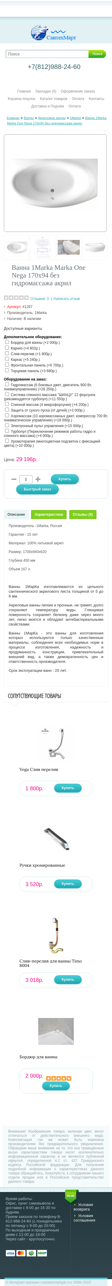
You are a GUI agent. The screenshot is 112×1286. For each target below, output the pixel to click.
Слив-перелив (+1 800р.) (31, 354)
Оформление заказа (78, 91)
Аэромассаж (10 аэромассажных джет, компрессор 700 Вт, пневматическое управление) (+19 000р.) (56, 418)
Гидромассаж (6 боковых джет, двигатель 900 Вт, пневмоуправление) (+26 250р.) (48, 387)
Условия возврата (83, 1206)
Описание (16, 514)
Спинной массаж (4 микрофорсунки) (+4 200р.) (50, 405)
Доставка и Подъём (48, 106)
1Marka (75, 118)
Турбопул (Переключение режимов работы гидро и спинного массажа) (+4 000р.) (50, 433)
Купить (68, 788)
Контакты (96, 99)
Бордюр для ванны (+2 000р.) (35, 343)
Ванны (29, 118)
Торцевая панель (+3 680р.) (34, 371)
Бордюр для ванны (38, 1057)
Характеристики (49, 514)
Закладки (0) (45, 91)
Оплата (78, 99)
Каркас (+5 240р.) (25, 360)
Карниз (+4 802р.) (25, 348)
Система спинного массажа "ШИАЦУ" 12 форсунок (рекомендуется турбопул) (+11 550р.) (49, 397)
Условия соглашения (84, 1217)
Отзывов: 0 (39, 299)
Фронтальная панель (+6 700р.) (37, 365)
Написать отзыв (66, 299)
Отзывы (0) (83, 514)
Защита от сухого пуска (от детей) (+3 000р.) (48, 410)
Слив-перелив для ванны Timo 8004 (50, 963)
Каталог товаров (53, 99)
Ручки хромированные (42, 865)
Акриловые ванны (52, 118)
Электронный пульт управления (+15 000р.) (47, 426)
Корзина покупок (21, 99)
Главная (24, 91)
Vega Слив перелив (38, 769)
